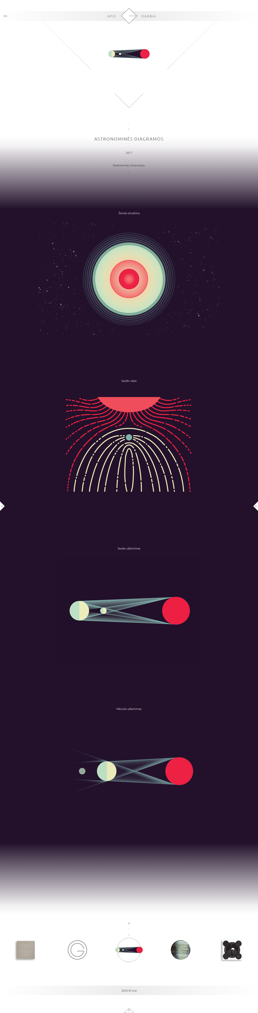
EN (5, 16)
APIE (111, 16)
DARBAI (149, 16)
